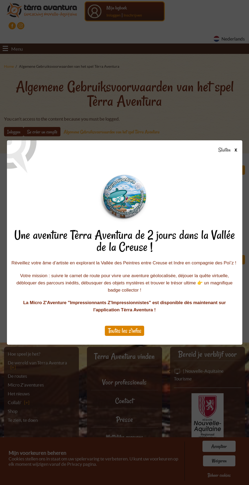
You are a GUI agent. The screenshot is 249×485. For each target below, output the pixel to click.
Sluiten (229, 150)
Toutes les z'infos (124, 331)
